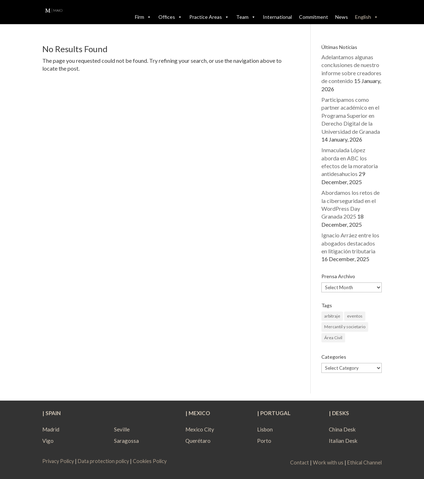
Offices (170, 17)
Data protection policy (103, 461)
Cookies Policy (150, 461)
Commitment (313, 17)
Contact (299, 462)
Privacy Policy (58, 461)
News (341, 17)
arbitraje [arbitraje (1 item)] (332, 316)
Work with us (328, 462)
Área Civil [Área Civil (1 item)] (333, 337)
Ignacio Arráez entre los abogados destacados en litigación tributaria (350, 243)
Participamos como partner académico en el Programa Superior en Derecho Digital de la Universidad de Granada (350, 115)
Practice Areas (209, 17)
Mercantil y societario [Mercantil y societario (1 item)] (344, 326)
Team (246, 17)
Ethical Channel (364, 462)
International (277, 17)
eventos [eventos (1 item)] (355, 316)
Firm (143, 17)
